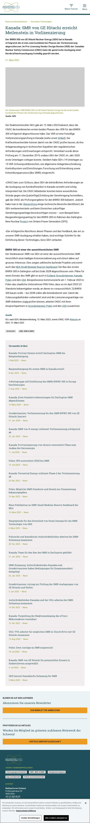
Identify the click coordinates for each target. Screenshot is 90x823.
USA (23, 280)
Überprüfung (30, 204)
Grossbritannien (64, 275)
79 (72, 288)
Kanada (78, 275)
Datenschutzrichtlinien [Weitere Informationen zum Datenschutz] (26, 812)
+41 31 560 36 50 (12, 796)
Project (24, 221)
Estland (51, 275)
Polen (8, 280)
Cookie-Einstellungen (30, 820)
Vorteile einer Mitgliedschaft (45, 742)
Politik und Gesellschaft (34, 777)
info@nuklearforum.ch (15, 799)
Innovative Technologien (41, 22)
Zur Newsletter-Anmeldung (45, 710)
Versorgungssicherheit (16, 772)
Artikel (61, 138)
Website (74, 319)
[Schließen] (86, 805)
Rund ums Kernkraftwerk (16, 22)
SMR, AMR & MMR (26, 331)
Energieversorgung (57, 772)
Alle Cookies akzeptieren (56, 820)
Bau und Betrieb (13, 777)
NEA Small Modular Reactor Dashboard (36, 267)
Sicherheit (11, 331)
